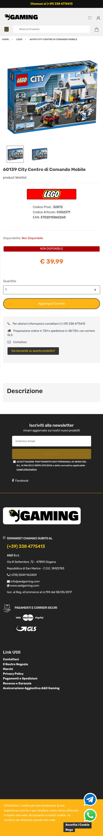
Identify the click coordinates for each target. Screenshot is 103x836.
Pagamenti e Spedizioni (20, 678)
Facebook (20, 480)
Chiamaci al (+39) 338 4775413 (51, 4)
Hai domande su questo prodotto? (33, 351)
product (9, 177)
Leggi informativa (27, 469)
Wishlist (21, 177)
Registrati (51, 454)
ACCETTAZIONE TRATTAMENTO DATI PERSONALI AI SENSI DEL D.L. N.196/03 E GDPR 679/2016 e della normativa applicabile (52, 465)
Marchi (8, 669)
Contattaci (17, 342)
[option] (51, 97)
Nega (69, 829)
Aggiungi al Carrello (51, 303)
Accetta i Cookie (77, 825)
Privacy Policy (13, 674)
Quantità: (9, 281)
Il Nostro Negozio (15, 664)
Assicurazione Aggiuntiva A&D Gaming (31, 688)
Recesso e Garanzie (17, 683)
